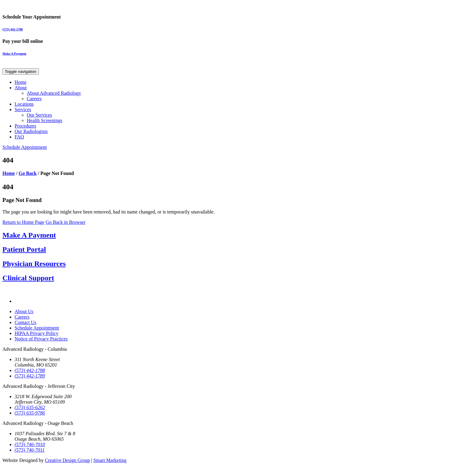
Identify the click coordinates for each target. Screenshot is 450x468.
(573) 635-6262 (30, 407)
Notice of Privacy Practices (41, 338)
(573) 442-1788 (12, 29)
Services (23, 109)
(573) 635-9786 (30, 412)
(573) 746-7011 (30, 450)
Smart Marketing (109, 460)
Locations (24, 104)
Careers (34, 98)
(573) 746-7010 (30, 444)
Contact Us (25, 322)
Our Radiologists (31, 131)
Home (20, 82)
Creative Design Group (67, 460)
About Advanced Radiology (54, 93)
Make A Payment (14, 53)
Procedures (25, 125)
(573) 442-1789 (30, 375)
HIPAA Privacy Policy (36, 333)
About (21, 87)
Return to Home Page (23, 222)
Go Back (27, 173)
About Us (24, 311)
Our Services (39, 115)
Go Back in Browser (65, 222)
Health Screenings (44, 120)
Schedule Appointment (24, 147)
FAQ (19, 136)
